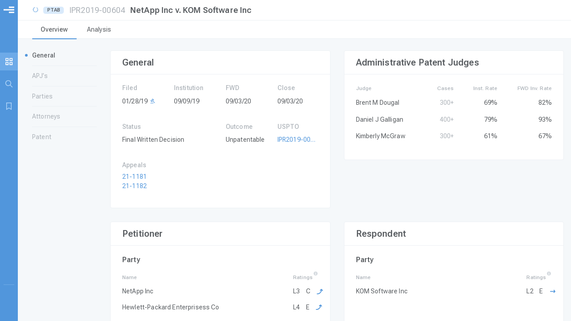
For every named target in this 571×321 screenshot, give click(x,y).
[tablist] (294, 30)
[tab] (54, 30)
